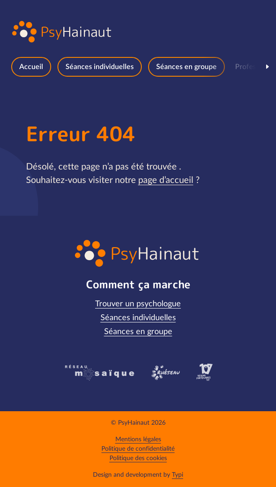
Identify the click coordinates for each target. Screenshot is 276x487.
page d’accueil (165, 180)
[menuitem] (31, 67)
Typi (177, 475)
